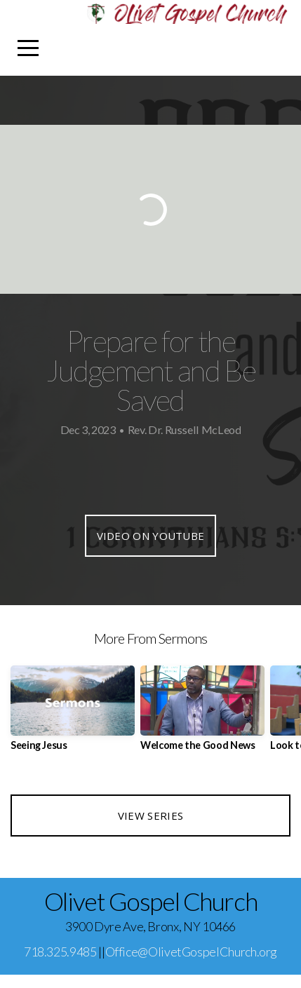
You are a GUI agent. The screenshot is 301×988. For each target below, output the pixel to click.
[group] (73, 713)
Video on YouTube (151, 536)
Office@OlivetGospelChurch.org (191, 951)
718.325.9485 (60, 951)
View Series (150, 815)
